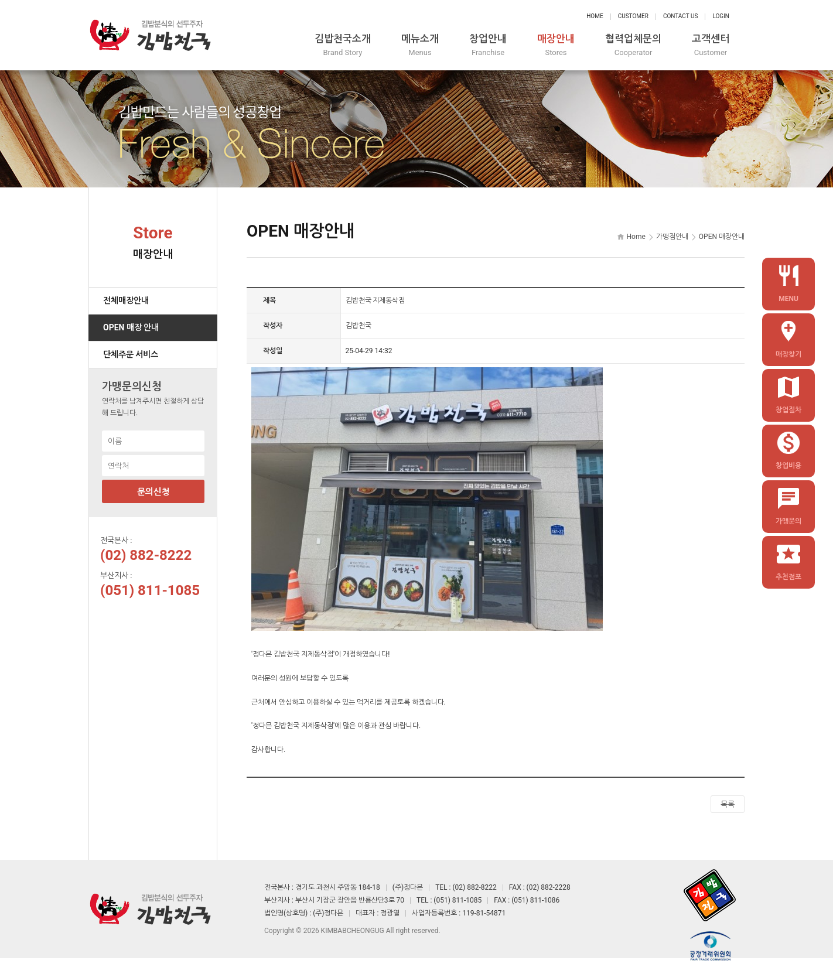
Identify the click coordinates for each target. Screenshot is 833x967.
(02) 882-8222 (146, 555)
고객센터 (710, 45)
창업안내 (488, 45)
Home (594, 16)
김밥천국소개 (343, 45)
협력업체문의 (633, 45)
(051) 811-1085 (150, 590)
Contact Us (680, 16)
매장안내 (556, 45)
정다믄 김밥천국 (149, 35)
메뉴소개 (420, 45)
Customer (633, 16)
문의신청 (153, 492)
